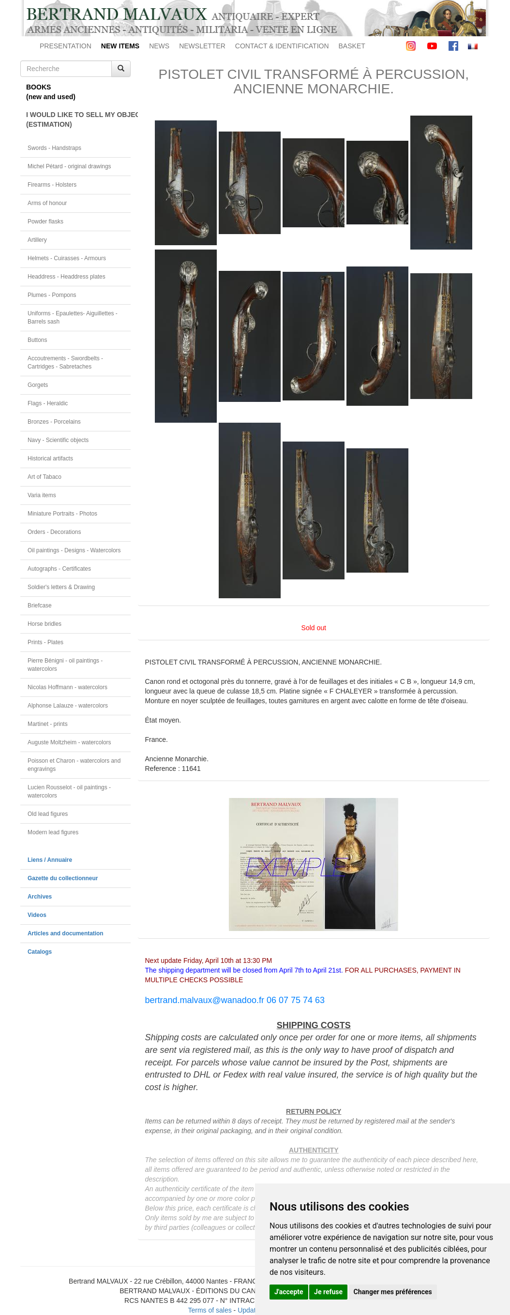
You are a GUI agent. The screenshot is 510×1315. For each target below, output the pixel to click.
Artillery (37, 239)
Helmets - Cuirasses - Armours (67, 258)
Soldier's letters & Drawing (61, 587)
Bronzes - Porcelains (54, 421)
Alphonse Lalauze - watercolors (68, 705)
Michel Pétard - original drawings (69, 166)
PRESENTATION (65, 46)
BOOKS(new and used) (50, 92)
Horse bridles (44, 624)
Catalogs (40, 951)
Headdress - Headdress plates (66, 276)
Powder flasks (45, 221)
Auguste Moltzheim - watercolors (69, 742)
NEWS (159, 46)
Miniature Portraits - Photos (62, 513)
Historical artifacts (50, 458)
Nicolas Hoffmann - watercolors (67, 687)
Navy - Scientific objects (58, 440)
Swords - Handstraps (54, 148)
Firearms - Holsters (52, 184)
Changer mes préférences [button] (393, 1292)
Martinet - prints (48, 724)
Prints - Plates (45, 642)
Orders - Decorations (54, 532)
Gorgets (38, 385)
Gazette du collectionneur (63, 878)
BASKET (352, 46)
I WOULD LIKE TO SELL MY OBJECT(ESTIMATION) (78, 119)
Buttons (37, 340)
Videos (37, 915)
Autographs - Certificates (59, 568)
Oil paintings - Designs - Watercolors (74, 550)
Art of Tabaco (44, 476)
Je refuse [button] (328, 1292)
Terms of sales (209, 1310)
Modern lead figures (53, 832)
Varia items (42, 495)
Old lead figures (48, 814)
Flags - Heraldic (48, 403)
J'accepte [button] (288, 1292)
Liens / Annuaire (50, 860)
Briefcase (40, 605)
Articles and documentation (66, 933)
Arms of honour (47, 203)
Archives (40, 896)
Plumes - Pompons (52, 295)
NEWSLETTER (202, 46)
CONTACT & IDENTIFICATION (282, 46)
